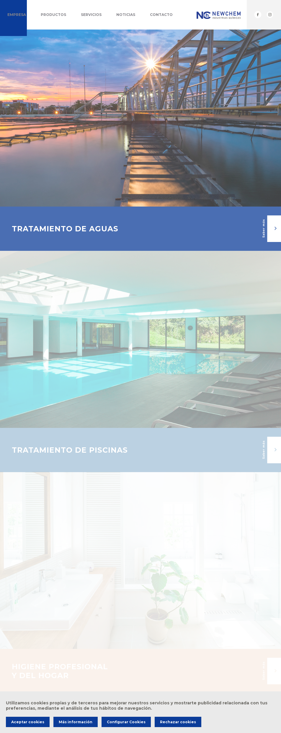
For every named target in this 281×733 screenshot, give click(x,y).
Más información (75, 722)
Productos (53, 14)
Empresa (16, 14)
